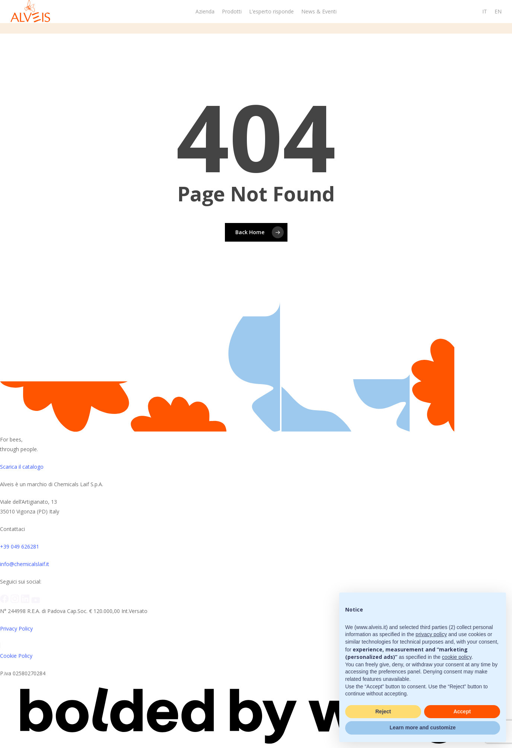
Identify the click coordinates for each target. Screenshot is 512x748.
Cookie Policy (16, 655)
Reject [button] (383, 711)
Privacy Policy (16, 628)
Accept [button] (462, 711)
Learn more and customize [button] (422, 727)
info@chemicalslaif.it (24, 564)
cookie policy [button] (456, 657)
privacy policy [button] (431, 634)
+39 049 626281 (19, 546)
